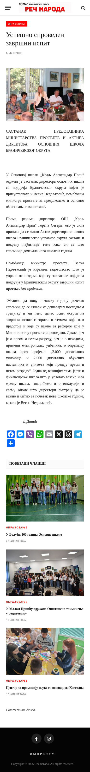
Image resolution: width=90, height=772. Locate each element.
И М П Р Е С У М (42, 754)
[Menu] (8, 7)
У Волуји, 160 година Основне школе (34, 534)
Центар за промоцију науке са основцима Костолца (45, 688)
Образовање (16, 24)
